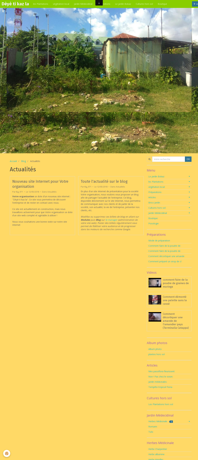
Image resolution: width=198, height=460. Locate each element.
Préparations (103, 3)
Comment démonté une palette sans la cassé (175, 300)
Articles (152, 197)
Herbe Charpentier (157, 449)
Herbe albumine (156, 454)
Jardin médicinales (157, 381)
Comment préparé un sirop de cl (164, 261)
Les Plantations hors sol (160, 404)
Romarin (152, 426)
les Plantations (40, 3)
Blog (23, 161)
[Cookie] (6, 453)
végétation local (61, 3)
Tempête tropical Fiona (160, 387)
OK (188, 159)
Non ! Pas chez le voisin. (160, 376)
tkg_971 (19, 191)
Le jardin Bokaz (123, 3)
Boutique (162, 3)
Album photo (155, 349)
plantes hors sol (156, 354)
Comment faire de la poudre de (164, 245)
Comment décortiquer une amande (166, 256)
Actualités (52, 191)
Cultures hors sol (144, 3)
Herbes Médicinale (160, 421)
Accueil (13, 161)
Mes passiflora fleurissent (161, 371)
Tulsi (150, 431)
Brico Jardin (154, 202)
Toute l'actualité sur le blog (104, 181)
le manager (111, 219)
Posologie (153, 223)
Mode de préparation (159, 240)
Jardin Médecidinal (83, 3)
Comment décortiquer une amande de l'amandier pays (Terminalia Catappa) (176, 320)
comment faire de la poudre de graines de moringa (176, 283)
